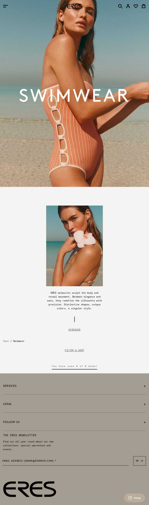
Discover (74, 329)
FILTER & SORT (74, 350)
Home (6, 341)
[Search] (120, 6)
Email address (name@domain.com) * (29, 461)
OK (139, 460)
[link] (128, 6)
